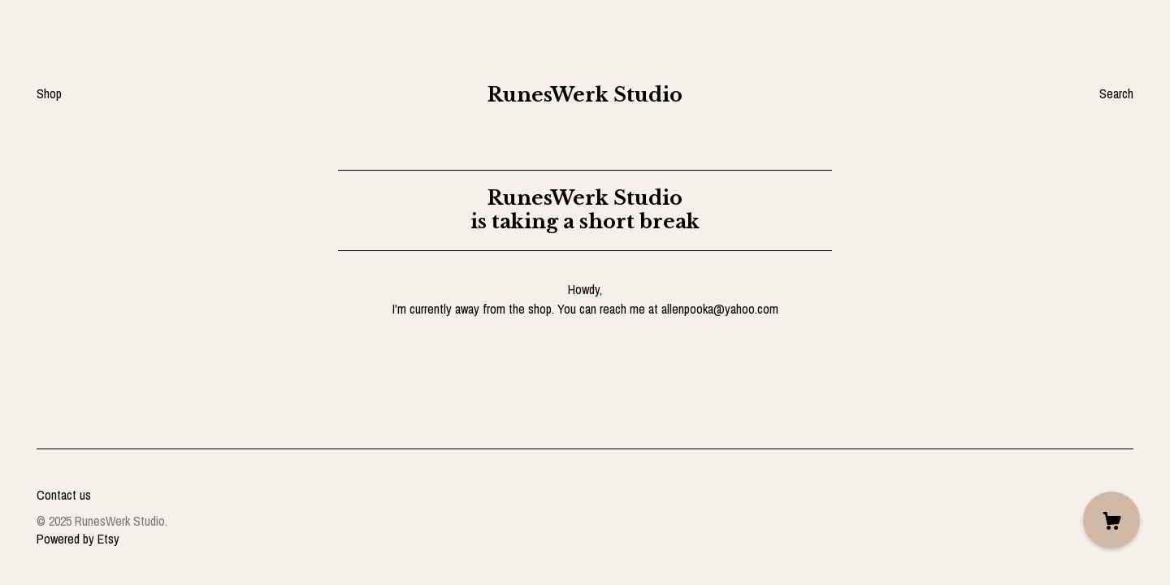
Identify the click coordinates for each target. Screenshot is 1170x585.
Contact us (64, 495)
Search (1116, 93)
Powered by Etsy (78, 539)
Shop (49, 93)
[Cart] (1111, 520)
